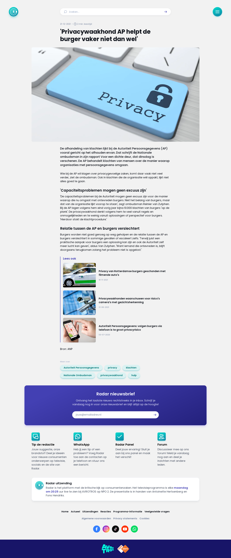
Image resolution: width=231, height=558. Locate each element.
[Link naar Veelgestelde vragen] (157, 511)
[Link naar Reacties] (105, 511)
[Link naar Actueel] (75, 511)
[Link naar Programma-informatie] (127, 511)
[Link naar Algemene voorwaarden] (96, 518)
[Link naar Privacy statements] (125, 518)
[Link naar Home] (65, 511)
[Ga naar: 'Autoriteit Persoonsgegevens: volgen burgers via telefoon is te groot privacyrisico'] (117, 330)
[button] (165, 11)
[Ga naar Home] (13, 11)
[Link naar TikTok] (115, 529)
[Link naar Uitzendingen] (90, 511)
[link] (81, 368)
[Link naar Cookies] (144, 518)
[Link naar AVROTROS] (108, 548)
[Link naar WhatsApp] (134, 529)
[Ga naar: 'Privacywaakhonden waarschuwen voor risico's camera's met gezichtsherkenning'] (117, 302)
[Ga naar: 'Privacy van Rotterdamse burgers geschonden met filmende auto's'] (117, 275)
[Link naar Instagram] (106, 529)
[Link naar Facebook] (96, 529)
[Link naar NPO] (123, 548)
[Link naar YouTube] (124, 529)
